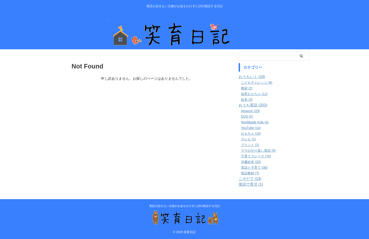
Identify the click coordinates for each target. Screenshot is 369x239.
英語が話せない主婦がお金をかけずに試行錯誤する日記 (184, 206)
